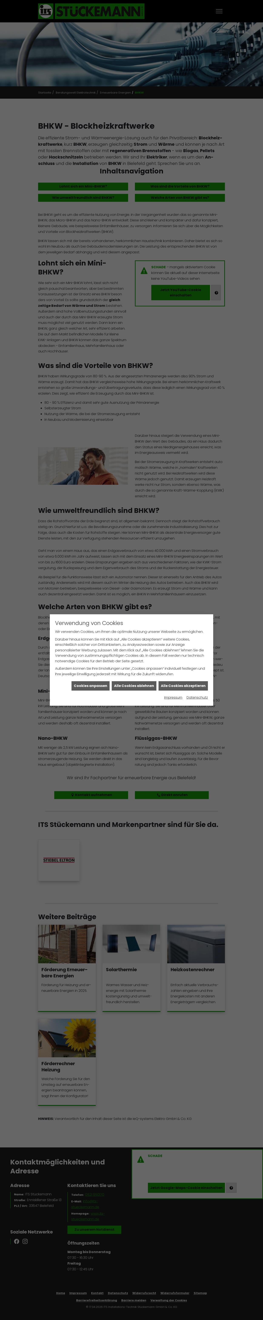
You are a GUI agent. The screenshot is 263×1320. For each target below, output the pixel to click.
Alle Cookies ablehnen (134, 662)
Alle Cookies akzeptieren (183, 662)
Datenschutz (197, 674)
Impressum (173, 674)
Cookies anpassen (90, 662)
